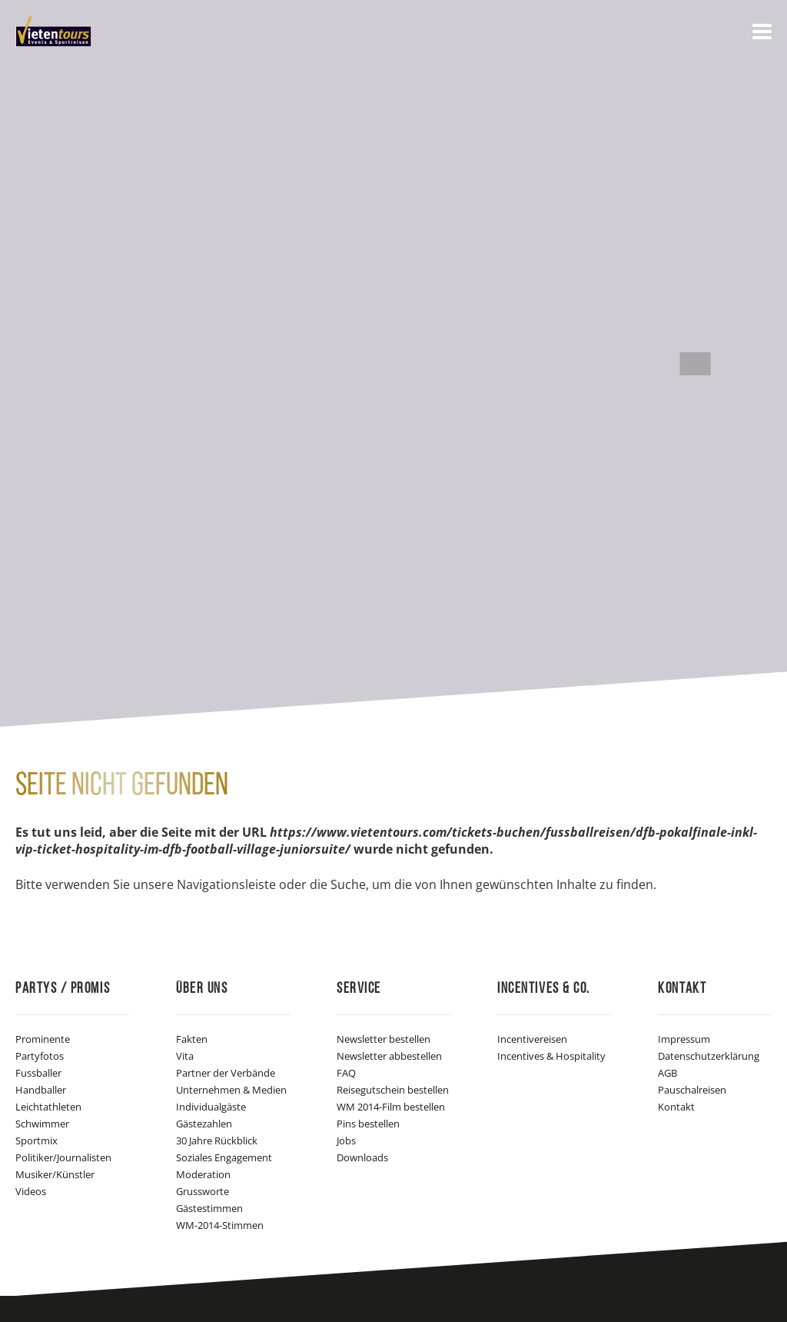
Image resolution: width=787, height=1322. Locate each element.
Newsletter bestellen (383, 1039)
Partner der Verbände (225, 1073)
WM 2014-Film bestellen (391, 1107)
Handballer (40, 1090)
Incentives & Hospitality (551, 1056)
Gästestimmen (209, 1208)
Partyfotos (39, 1056)
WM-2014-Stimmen (220, 1225)
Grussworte (202, 1191)
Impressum (684, 1039)
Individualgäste (211, 1107)
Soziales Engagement (224, 1157)
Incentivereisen (532, 1039)
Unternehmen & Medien (231, 1090)
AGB (667, 1073)
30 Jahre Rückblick (216, 1140)
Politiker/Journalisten (63, 1157)
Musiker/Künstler (55, 1174)
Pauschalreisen (692, 1090)
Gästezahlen (204, 1124)
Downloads (362, 1157)
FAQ (346, 1073)
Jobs (346, 1140)
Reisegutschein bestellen (393, 1090)
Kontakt (676, 1107)
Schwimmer (42, 1124)
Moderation (203, 1174)
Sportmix (36, 1140)
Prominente (42, 1039)
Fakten (192, 1039)
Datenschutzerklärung (708, 1056)
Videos (30, 1191)
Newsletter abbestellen (389, 1056)
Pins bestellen (368, 1124)
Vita (185, 1056)
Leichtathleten (48, 1107)
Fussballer (38, 1073)
